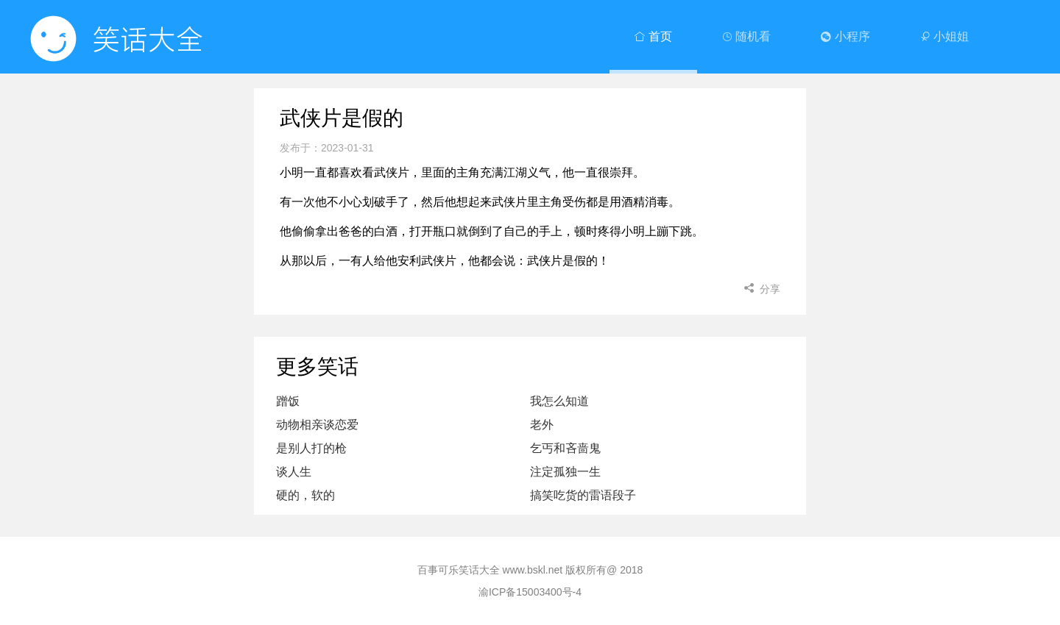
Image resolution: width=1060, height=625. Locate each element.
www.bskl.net (533, 570)
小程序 (845, 36)
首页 (653, 36)
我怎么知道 (559, 401)
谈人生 (293, 471)
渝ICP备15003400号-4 (530, 592)
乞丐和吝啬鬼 (565, 448)
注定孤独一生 (565, 471)
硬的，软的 (305, 495)
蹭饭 (288, 401)
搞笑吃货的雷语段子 (583, 495)
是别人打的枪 (311, 448)
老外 (542, 424)
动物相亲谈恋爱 (317, 424)
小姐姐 (944, 36)
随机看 (746, 36)
